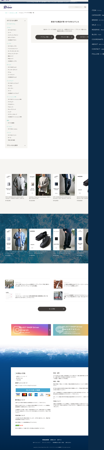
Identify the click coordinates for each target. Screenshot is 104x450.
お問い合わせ (68, 442)
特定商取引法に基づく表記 (58, 442)
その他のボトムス (12, 77)
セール (9, 137)
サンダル (10, 85)
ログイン (90, 7)
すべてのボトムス (12, 67)
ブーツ (9, 90)
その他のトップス (12, 61)
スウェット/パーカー (13, 53)
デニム (9, 72)
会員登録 (84, 7)
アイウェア (10, 101)
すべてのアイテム (11, 24)
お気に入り (53, 439)
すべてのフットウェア (13, 83)
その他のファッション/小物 (15, 117)
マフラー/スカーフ (12, 114)
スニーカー (10, 88)
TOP (6, 12)
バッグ (9, 112)
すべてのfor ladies (12, 129)
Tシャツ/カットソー (13, 48)
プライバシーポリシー (46, 442)
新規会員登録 (45, 439)
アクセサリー (11, 104)
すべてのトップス (12, 46)
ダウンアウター (12, 37)
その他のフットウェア (13, 93)
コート (9, 32)
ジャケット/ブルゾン (13, 35)
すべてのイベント (12, 135)
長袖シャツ (10, 56)
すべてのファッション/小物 (14, 99)
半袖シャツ (10, 58)
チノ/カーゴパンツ (12, 69)
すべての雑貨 (11, 123)
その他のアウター (12, 40)
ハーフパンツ (11, 74)
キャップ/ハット (12, 109)
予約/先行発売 (11, 140)
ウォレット (10, 107)
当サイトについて (36, 442)
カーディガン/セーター (13, 51)
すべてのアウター (12, 30)
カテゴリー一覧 (13, 12)
